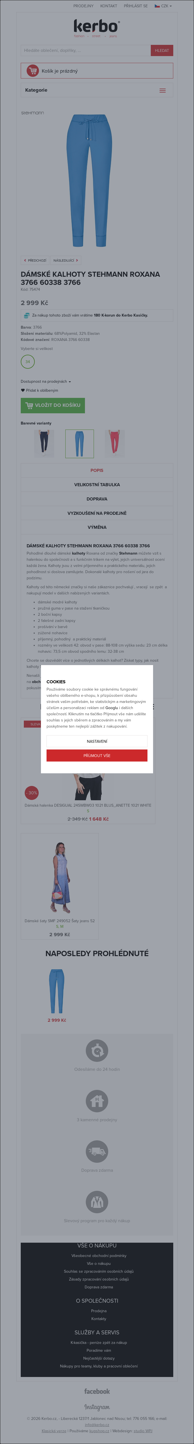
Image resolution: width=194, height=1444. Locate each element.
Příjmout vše (97, 755)
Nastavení (97, 741)
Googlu (111, 707)
